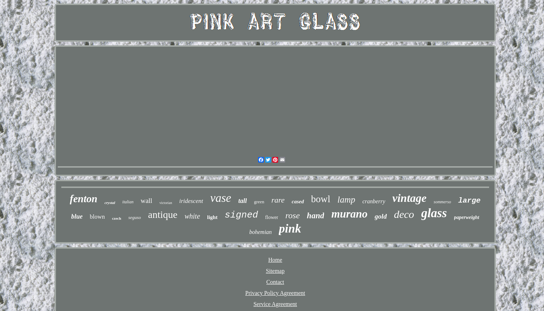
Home (275, 260)
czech (116, 218)
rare (277, 199)
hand (315, 215)
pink (290, 228)
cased (298, 201)
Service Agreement (275, 304)
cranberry (374, 201)
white (192, 216)
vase (220, 198)
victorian (165, 203)
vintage (409, 198)
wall (146, 200)
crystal (109, 202)
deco (404, 214)
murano (349, 214)
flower (271, 217)
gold (381, 216)
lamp (346, 199)
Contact (275, 282)
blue (77, 216)
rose (292, 215)
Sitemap (275, 271)
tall (242, 200)
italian (127, 201)
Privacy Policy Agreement (275, 293)
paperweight (466, 217)
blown (97, 216)
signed (241, 215)
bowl (320, 199)
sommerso (442, 201)
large (469, 201)
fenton (83, 198)
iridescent (191, 201)
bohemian (260, 232)
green (259, 201)
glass (434, 213)
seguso (134, 217)
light (212, 217)
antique (162, 214)
